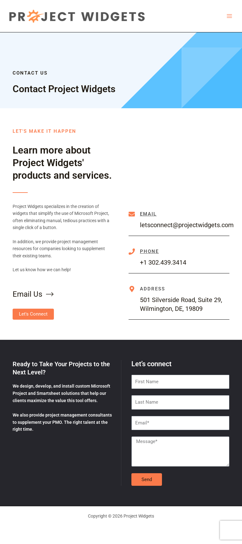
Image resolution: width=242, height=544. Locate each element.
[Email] (132, 214)
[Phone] (132, 252)
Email (148, 214)
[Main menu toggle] (229, 16)
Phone (149, 251)
